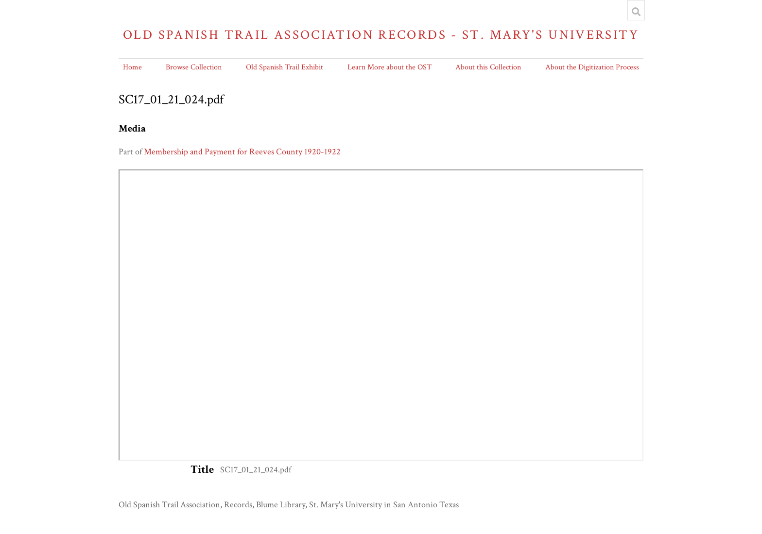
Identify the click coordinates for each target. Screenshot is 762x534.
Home (132, 67)
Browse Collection (194, 67)
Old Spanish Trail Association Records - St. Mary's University (381, 34)
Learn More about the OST (389, 67)
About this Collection (488, 67)
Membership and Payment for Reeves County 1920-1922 (242, 151)
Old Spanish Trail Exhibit (284, 67)
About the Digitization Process (592, 67)
